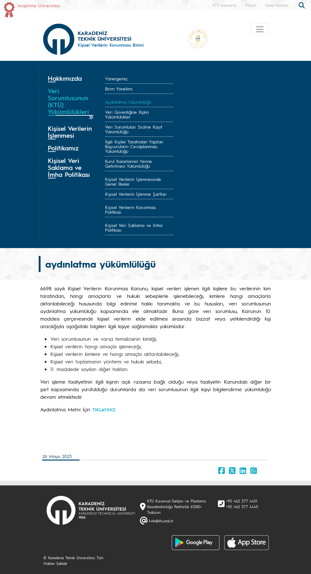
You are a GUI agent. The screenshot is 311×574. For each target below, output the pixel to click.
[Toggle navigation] (260, 29)
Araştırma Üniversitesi (39, 5)
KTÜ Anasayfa (224, 5)
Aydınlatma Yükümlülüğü (128, 102)
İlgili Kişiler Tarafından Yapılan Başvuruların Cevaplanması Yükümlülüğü (134, 146)
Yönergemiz (116, 78)
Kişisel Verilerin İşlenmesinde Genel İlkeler (133, 181)
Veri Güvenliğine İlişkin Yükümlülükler (127, 114)
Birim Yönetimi (118, 88)
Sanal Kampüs (277, 5)
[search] (302, 4)
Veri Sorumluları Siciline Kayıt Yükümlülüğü (133, 129)
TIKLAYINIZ (103, 409)
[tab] (71, 78)
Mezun (250, 5)
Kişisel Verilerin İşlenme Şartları (136, 194)
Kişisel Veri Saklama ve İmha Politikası (133, 227)
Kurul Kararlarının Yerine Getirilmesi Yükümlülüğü (128, 163)
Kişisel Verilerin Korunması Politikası (130, 209)
